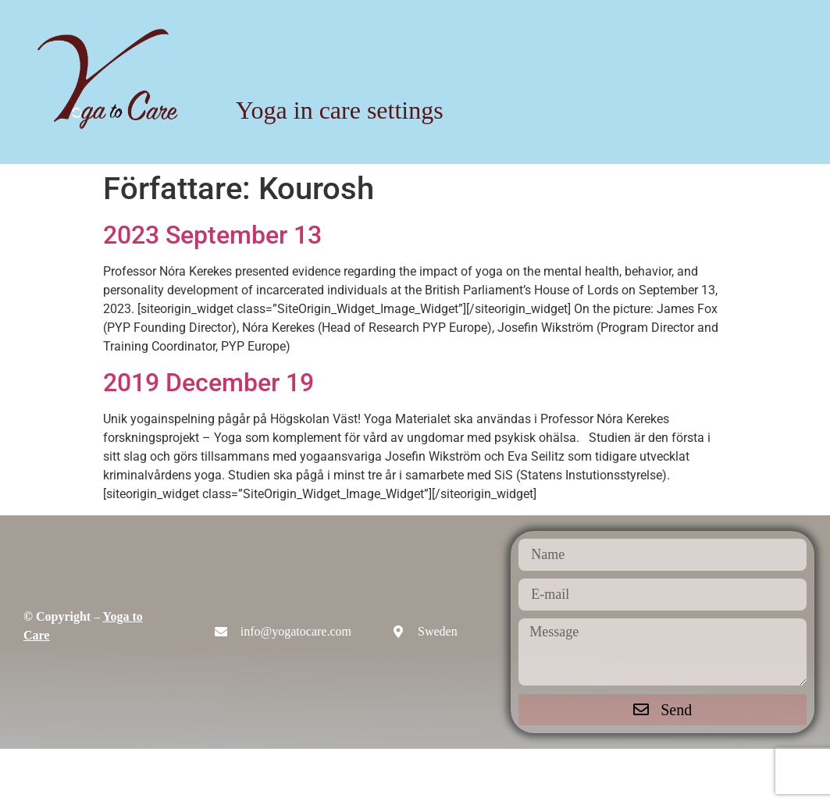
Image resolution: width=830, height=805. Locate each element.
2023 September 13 (212, 235)
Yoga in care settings (339, 110)
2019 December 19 (208, 382)
